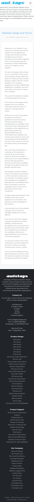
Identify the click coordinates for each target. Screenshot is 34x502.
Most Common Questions (17, 412)
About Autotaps (17, 451)
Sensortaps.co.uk (17, 485)
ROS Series (17, 354)
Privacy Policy (17, 466)
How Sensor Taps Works (17, 434)
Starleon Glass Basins (17, 366)
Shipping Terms (17, 461)
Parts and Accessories (17, 381)
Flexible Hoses (17, 396)
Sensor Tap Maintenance (17, 437)
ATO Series (17, 352)
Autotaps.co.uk (17, 488)
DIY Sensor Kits (17, 376)
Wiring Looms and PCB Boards (17, 403)
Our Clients (17, 478)
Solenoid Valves (17, 388)
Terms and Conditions (17, 456)
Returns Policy (17, 463)
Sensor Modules (17, 386)
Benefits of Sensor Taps (17, 439)
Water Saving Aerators (17, 393)
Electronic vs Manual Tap (17, 425)
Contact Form (17, 480)
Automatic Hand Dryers (17, 379)
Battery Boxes (17, 398)
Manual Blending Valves (17, 371)
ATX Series (17, 342)
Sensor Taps (17, 401)
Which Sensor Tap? (17, 420)
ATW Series (17, 347)
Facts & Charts (17, 430)
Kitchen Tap (17, 359)
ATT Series (17, 349)
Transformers (17, 391)
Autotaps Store (17, 483)
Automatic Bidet (17, 374)
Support (17, 415)
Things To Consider (17, 422)
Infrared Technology (17, 427)
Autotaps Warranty (17, 458)
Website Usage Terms (17, 471)
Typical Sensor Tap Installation (17, 442)
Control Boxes (17, 384)
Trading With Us (17, 417)
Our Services (17, 476)
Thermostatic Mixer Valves (17, 362)
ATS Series (17, 339)
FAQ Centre (17, 432)
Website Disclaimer (17, 468)
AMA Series (17, 344)
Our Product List (17, 454)
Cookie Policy (17, 473)
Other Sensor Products (17, 364)
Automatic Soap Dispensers (17, 357)
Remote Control (17, 369)
